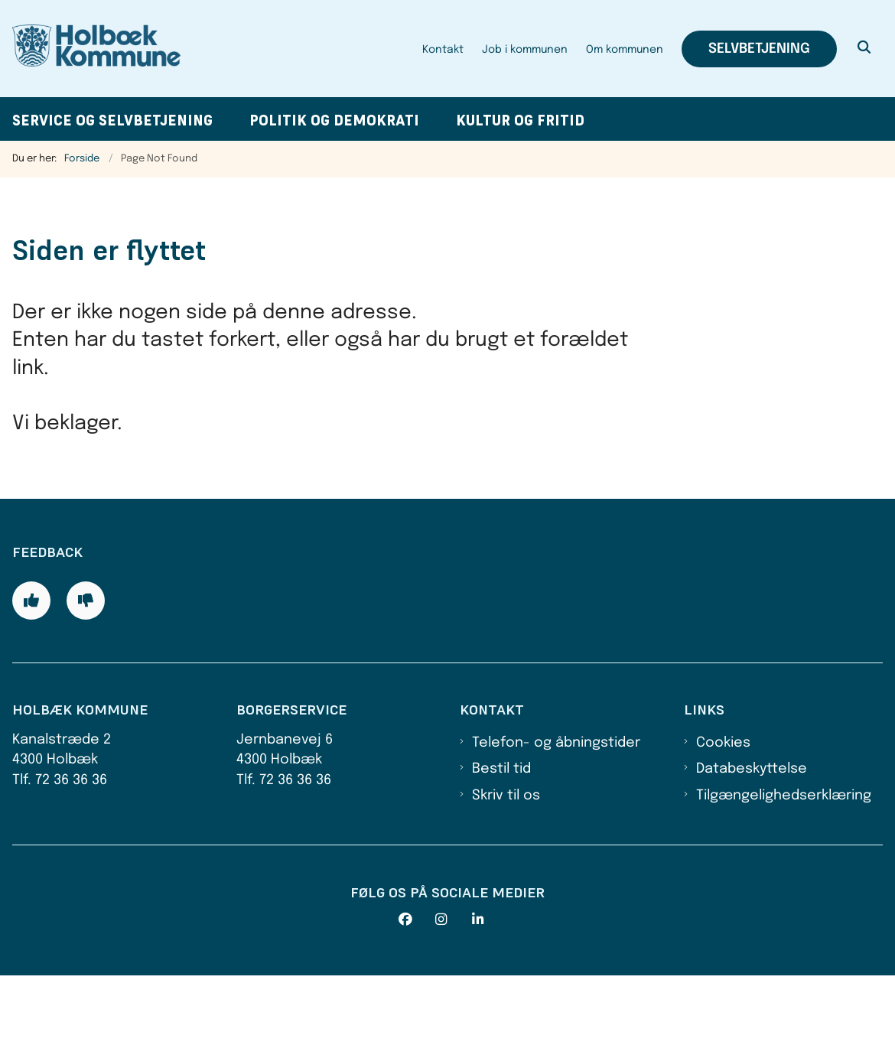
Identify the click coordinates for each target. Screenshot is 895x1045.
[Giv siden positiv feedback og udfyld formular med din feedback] (31, 670)
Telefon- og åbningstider (556, 812)
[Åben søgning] (864, 49)
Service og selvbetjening (112, 120)
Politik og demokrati (334, 120)
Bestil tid (501, 838)
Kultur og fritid (520, 120)
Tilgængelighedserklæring (783, 864)
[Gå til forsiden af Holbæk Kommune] (90, 48)
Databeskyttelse (751, 838)
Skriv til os (506, 864)
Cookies (723, 812)
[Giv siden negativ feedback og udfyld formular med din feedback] (86, 670)
